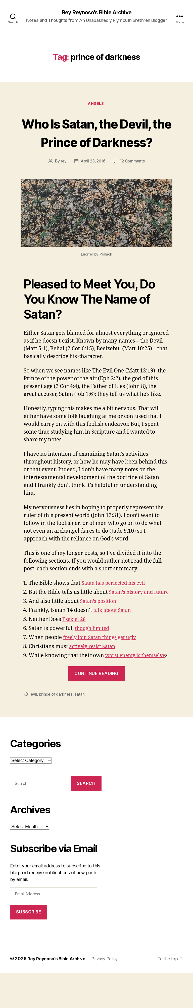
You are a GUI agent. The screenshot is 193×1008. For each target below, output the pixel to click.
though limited (93, 655)
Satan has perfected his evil (116, 602)
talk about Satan (113, 637)
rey (62, 180)
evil (34, 729)
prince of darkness (56, 729)
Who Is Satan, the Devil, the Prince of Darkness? (96, 142)
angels (96, 104)
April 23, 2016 (93, 180)
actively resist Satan (94, 673)
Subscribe (28, 947)
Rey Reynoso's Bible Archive (96, 13)
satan (81, 729)
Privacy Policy (109, 993)
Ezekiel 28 (74, 646)
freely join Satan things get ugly (102, 664)
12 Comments (133, 180)
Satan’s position (99, 628)
